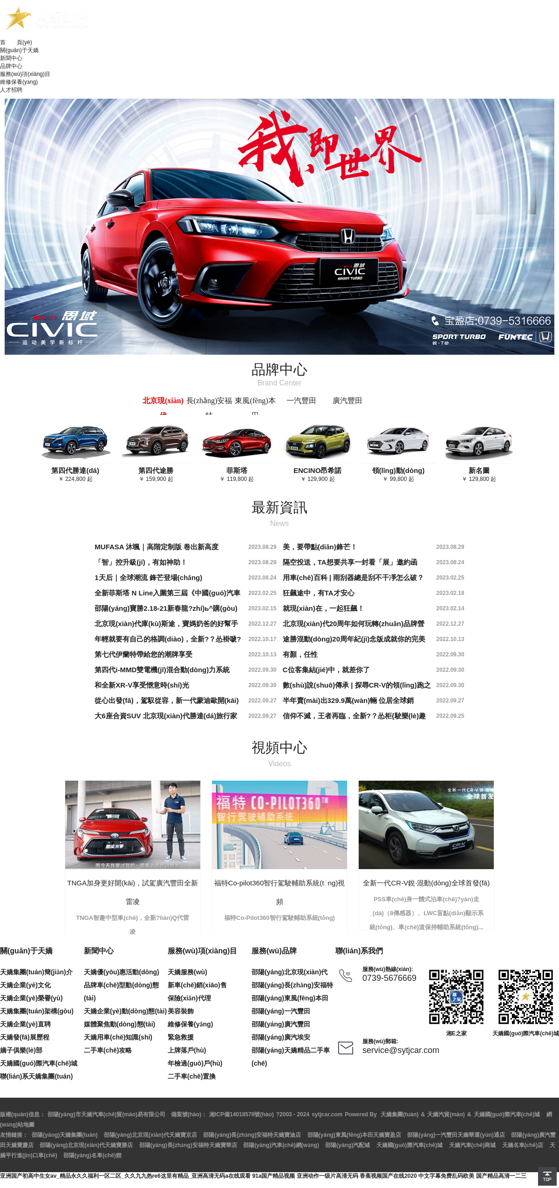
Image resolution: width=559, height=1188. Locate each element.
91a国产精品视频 (273, 1176)
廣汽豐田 (347, 401)
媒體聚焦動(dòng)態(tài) (119, 1024)
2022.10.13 (450, 639)
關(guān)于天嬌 (19, 50)
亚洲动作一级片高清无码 (327, 1176)
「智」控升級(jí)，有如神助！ (141, 562)
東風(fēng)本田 (255, 408)
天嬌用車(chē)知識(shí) (118, 1037)
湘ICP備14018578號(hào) (241, 1114)
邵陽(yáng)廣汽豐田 (281, 1024)
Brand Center (279, 383)
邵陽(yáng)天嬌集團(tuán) (64, 1135)
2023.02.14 (450, 608)
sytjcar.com (327, 1114)
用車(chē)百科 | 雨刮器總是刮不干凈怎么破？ (353, 577)
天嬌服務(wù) (187, 972)
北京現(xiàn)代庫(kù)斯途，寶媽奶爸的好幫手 (166, 624)
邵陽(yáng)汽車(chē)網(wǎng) (281, 1145)
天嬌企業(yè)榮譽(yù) (31, 998)
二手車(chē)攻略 (108, 1050)
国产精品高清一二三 (501, 1176)
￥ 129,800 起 (479, 474)
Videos (279, 764)
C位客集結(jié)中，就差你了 (326, 670)
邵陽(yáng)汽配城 (347, 1145)
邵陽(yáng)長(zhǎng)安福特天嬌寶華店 (188, 1145)
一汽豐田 (301, 401)
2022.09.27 (262, 700)
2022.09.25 (450, 716)
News (279, 523)
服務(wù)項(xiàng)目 (25, 74)
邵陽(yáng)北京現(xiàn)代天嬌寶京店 (150, 1135)
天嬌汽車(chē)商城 (472, 1145)
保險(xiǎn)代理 (189, 998)
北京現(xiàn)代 (163, 408)
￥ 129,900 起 (317, 474)
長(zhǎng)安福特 (209, 408)
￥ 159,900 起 (155, 474)
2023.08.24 (450, 562)
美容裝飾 (181, 1011)
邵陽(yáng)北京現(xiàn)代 (289, 972)
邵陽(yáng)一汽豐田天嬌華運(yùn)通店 (455, 1135)
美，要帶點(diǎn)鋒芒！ (320, 547)
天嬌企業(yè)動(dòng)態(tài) (125, 1011)
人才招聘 (11, 90)
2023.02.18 (450, 593)
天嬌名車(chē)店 (523, 1145)
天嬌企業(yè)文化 (25, 985)
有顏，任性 (300, 654)
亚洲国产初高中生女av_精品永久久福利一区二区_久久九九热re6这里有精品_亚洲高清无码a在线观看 (125, 1176)
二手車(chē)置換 (192, 1076)
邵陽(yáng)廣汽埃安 (281, 1037)
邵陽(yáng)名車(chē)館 (92, 1155)
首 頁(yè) (16, 42)
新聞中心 (11, 58)
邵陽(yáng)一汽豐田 (281, 1011)
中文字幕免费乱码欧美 (446, 1176)
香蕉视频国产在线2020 (388, 1176)
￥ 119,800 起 (236, 474)
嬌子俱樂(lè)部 (21, 1050)
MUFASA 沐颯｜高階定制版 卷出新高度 (156, 547)
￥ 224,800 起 (75, 474)
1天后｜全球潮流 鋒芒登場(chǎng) (148, 577)
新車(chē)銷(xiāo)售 (197, 985)
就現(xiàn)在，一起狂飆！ (323, 608)
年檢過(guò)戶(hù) (195, 1063)
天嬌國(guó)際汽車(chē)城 (38, 1063)
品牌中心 (11, 66)
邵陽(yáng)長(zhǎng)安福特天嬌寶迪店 (252, 1135)
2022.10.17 (262, 639)
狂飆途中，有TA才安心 (318, 593)
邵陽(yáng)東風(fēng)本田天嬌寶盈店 (354, 1135)
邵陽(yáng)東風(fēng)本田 (290, 998)
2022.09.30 (450, 654)
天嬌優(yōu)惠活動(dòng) (121, 972)
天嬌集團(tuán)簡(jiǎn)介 (36, 972)
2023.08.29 (262, 547)
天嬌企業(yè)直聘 (25, 1024)
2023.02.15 (262, 608)
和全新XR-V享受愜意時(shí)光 (142, 685)
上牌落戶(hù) (187, 1050)
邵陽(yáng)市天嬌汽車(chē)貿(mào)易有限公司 (106, 1114)
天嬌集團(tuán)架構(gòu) (37, 1011)
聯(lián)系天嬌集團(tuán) (36, 1076)
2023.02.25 (450, 577)
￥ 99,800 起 (398, 474)
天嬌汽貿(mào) (446, 1114)
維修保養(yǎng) (19, 82)
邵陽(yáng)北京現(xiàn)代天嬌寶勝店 (86, 1145)
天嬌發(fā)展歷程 (24, 1037)
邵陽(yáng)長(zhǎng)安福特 (292, 985)
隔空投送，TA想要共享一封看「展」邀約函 (350, 562)
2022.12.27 (262, 624)
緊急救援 (181, 1037)
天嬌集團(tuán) (399, 1114)
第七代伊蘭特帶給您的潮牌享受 (143, 654)
